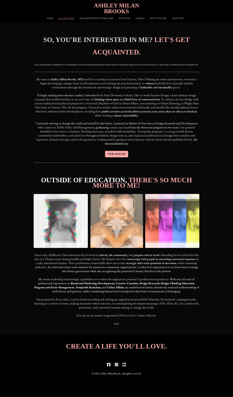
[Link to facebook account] (109, 370)
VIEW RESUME (117, 157)
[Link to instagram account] (116, 370)
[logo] (116, 8)
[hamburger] (19, 5)
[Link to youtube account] (124, 370)
